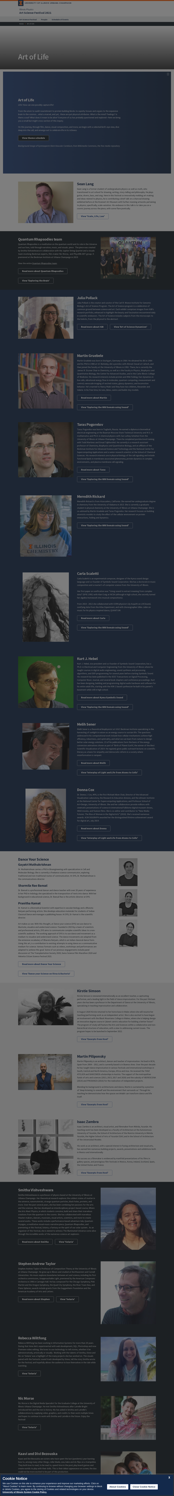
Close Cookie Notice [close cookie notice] (144, 1487)
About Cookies (117, 1487)
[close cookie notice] (169, 1477)
